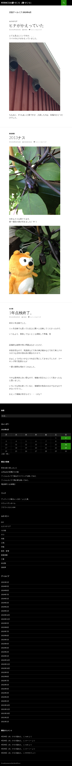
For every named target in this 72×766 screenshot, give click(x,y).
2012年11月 (5, 664)
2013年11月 (5, 619)
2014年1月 (5, 611)
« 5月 (3, 454)
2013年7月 (5, 631)
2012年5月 (5, 685)
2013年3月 (5, 648)
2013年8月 (5, 627)
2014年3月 (5, 603)
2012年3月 (5, 693)
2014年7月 (5, 594)
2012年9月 (5, 672)
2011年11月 (5, 709)
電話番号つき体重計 (8, 484)
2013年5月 (5, 640)
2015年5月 (5, 582)
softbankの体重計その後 (10, 472)
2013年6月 (5, 635)
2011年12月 (5, 705)
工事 (2, 559)
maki (25, 30)
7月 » (7, 454)
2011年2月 (5, 717)
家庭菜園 (12, 133)
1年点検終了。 (21, 312)
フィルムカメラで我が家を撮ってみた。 (15, 480)
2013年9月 (5, 623)
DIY (2, 522)
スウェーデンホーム (8, 503)
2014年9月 (5, 586)
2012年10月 (5, 668)
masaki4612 (28, 142)
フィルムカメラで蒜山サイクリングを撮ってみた (18, 476)
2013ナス (17, 137)
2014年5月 (5, 599)
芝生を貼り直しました (9, 468)
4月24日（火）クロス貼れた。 (12, 736)
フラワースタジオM (8, 507)
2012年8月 (5, 676)
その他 (3, 530)
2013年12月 (5, 615)
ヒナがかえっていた (26, 25)
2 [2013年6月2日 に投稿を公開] (65, 438)
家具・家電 (5, 551)
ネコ (2, 534)
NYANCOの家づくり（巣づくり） (16, 2)
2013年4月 (5, 644)
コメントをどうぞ (36, 30)
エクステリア (13, 21)
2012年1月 (5, 701)
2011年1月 (5, 722)
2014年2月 (5, 607)
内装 (2, 539)
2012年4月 (5, 689)
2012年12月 (5, 660)
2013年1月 (5, 656)
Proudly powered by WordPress (10, 763)
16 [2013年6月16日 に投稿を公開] (66, 445)
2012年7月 (5, 681)
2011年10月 (5, 713)
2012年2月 (5, 697)
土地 (2, 543)
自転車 (3, 567)
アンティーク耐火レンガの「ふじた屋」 (15, 499)
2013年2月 (5, 652)
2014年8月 (5, 590)
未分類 (11, 309)
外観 (2, 547)
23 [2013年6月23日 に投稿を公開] (66, 448)
